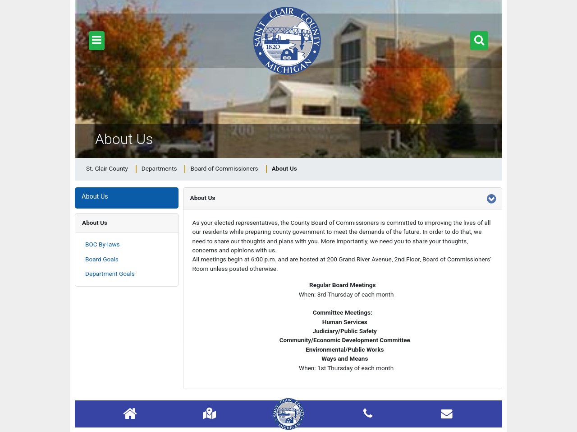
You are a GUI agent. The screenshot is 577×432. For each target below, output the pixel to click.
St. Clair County (107, 168)
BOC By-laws (102, 244)
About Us (94, 222)
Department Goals (110, 273)
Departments (159, 168)
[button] (97, 40)
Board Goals (102, 259)
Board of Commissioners (224, 168)
